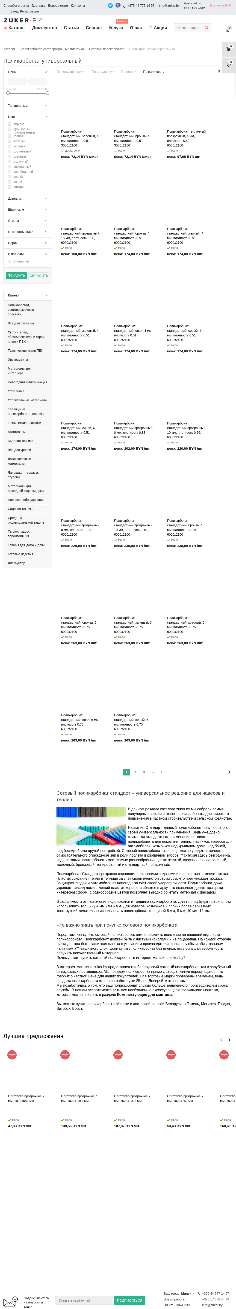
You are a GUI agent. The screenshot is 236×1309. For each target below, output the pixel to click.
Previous (221, 1040)
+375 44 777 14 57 (140, 5)
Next (229, 1040)
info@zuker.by (169, 5)
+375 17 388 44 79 (215, 1299)
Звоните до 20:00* (221, 5)
